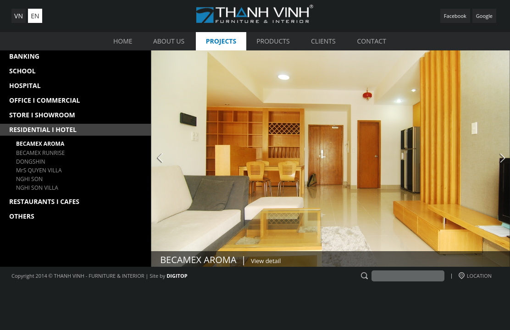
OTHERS (21, 216)
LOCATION (475, 275)
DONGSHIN (30, 161)
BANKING (24, 56)
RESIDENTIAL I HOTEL (43, 129)
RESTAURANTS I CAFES (44, 201)
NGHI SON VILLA (37, 188)
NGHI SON (29, 179)
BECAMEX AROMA (40, 144)
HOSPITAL (25, 85)
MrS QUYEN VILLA (39, 170)
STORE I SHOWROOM (42, 114)
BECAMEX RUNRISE (40, 153)
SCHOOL (22, 70)
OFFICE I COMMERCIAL (44, 100)
